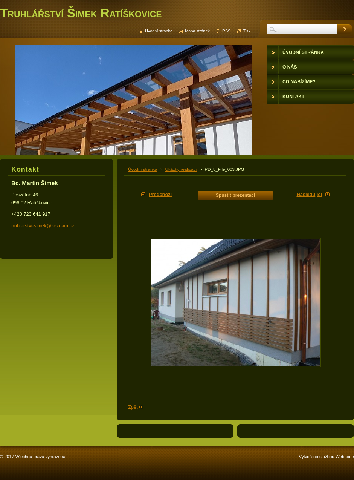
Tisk (246, 31)
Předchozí (160, 194)
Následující (309, 194)
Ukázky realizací (181, 169)
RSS (226, 31)
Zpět (133, 407)
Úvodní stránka (142, 169)
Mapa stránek (197, 31)
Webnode (345, 456)
